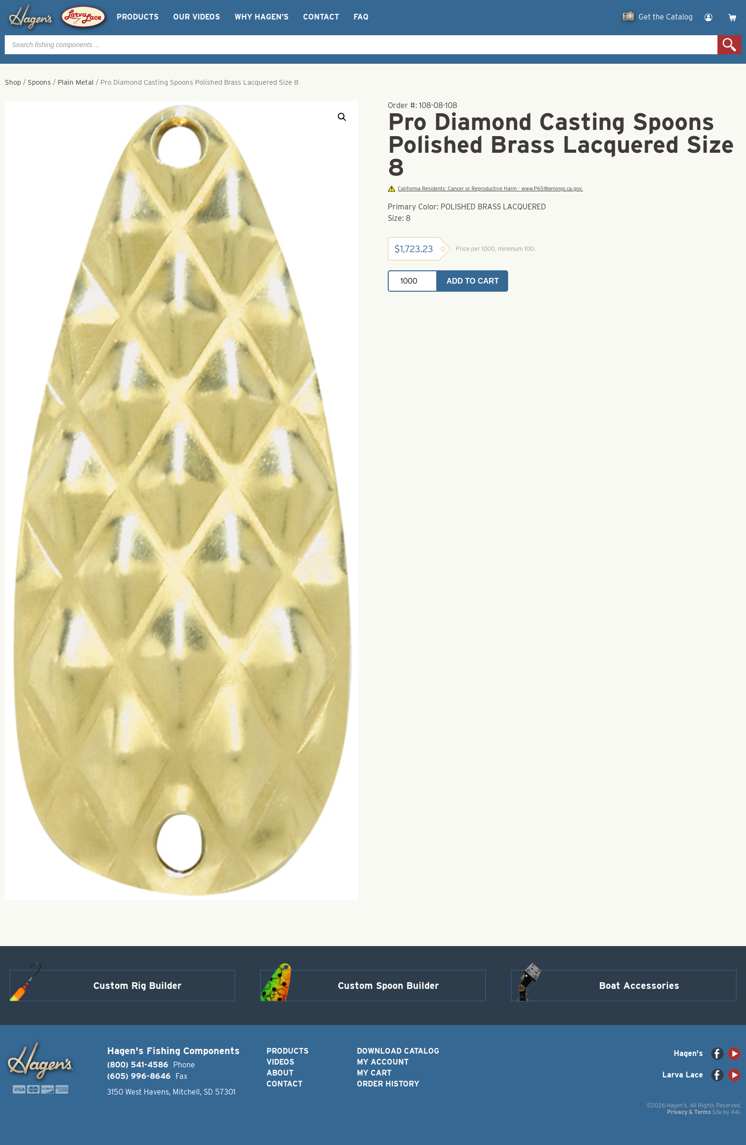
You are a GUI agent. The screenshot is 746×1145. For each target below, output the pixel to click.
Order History (388, 1083)
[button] (342, 117)
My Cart (374, 1072)
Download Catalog (398, 1051)
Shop (13, 82)
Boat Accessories (639, 985)
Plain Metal (76, 82)
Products (138, 16)
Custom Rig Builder (137, 985)
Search (729, 44)
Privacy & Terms (689, 1111)
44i (735, 1111)
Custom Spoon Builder (388, 985)
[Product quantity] (412, 281)
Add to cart (473, 281)
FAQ (360, 16)
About (280, 1072)
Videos (280, 1061)
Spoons (39, 82)
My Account (383, 1061)
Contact (321, 16)
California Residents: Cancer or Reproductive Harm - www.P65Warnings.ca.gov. (485, 189)
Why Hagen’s (262, 16)
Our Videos (196, 16)
